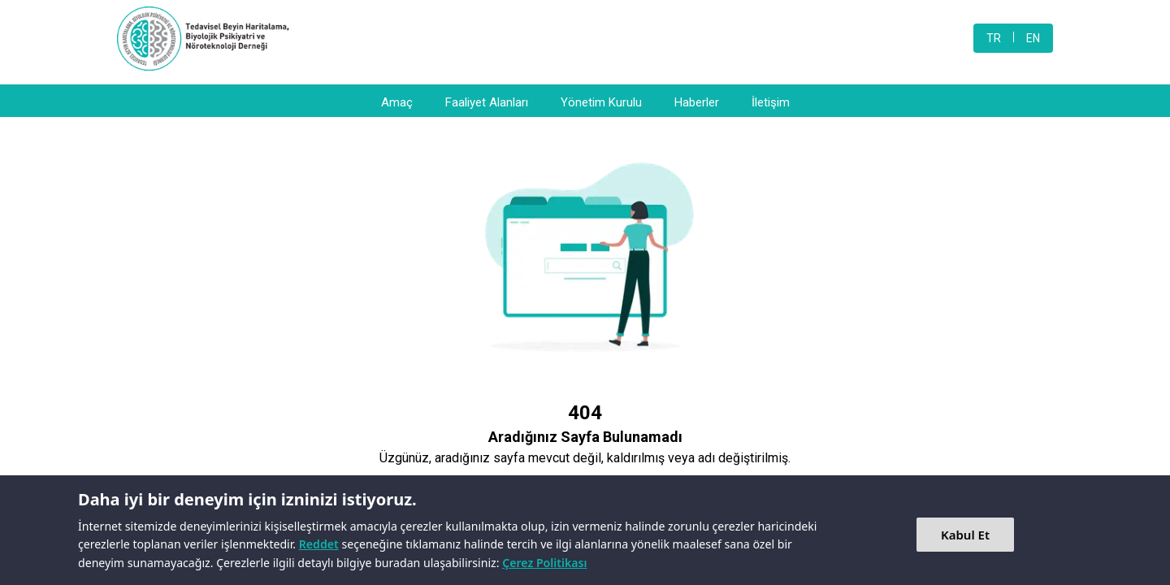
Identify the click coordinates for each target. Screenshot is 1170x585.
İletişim (771, 102)
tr (993, 38)
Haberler (696, 102)
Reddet (319, 544)
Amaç (397, 102)
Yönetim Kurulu (601, 102)
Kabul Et (965, 534)
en (1033, 38)
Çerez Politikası (544, 562)
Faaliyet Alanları (486, 102)
